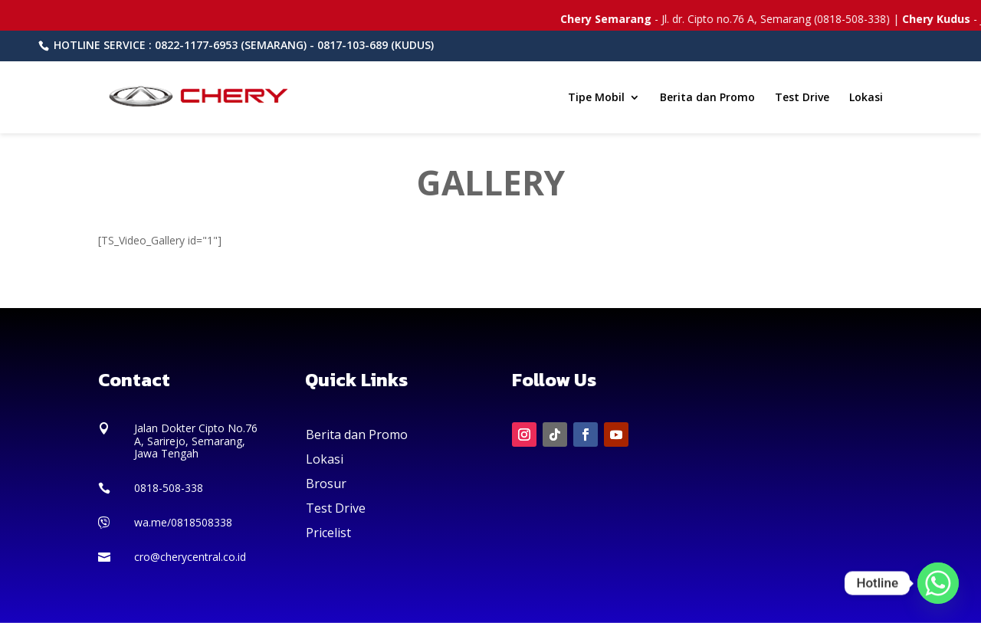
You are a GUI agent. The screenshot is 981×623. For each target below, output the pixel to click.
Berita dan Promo (707, 98)
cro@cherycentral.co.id (190, 556)
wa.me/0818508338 (183, 522)
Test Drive (802, 98)
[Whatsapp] (938, 583)
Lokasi (866, 98)
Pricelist (328, 532)
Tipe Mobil (596, 98)
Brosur (326, 483)
